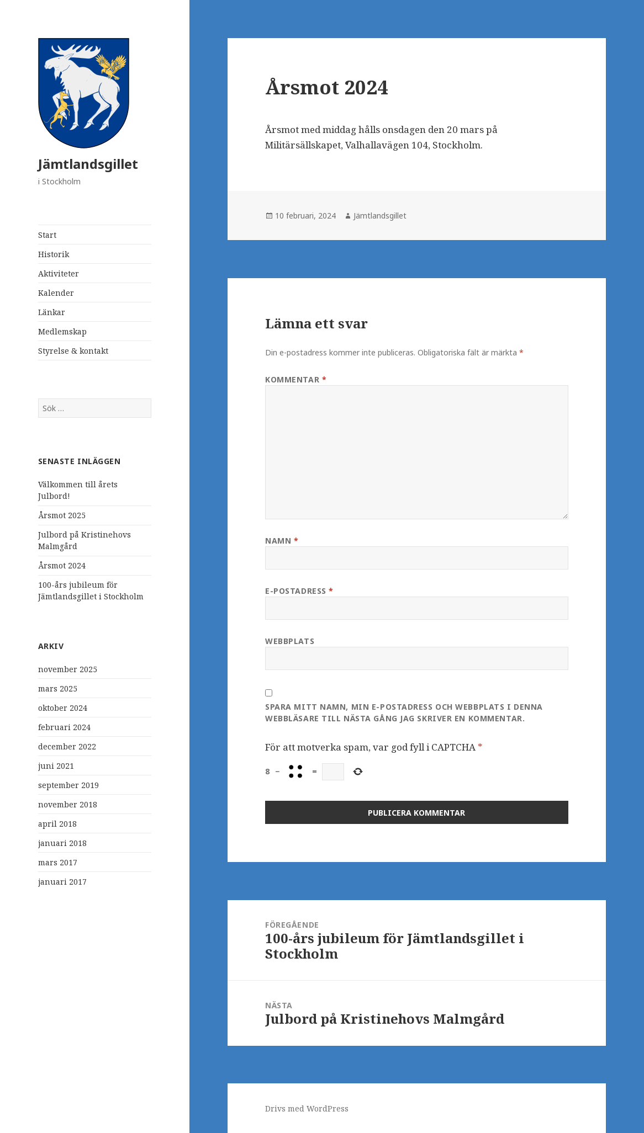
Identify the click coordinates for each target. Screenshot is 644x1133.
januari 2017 (62, 881)
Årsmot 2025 (62, 515)
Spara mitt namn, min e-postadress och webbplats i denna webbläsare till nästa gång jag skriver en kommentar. (404, 712)
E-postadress (299, 591)
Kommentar (295, 379)
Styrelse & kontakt (73, 350)
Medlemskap (62, 331)
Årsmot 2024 (62, 565)
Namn (281, 540)
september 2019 (68, 785)
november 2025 (67, 669)
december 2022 (67, 746)
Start (47, 235)
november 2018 (67, 804)
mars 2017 (57, 862)
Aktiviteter (58, 273)
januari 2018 (62, 843)
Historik (53, 254)
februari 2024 (64, 727)
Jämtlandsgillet (88, 164)
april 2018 (57, 823)
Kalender (56, 293)
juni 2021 (56, 765)
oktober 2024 (62, 708)
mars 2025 (57, 688)
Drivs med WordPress (307, 1108)
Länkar (51, 312)
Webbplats (289, 641)
